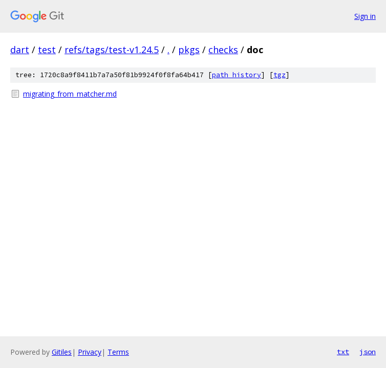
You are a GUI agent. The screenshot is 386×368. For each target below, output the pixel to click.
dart (19, 49)
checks (223, 49)
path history (236, 75)
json (367, 351)
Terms (118, 352)
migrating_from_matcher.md (70, 94)
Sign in (365, 16)
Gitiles (62, 352)
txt (343, 351)
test (47, 49)
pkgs (189, 49)
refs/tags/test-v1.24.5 (112, 49)
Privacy (89, 352)
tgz (279, 75)
